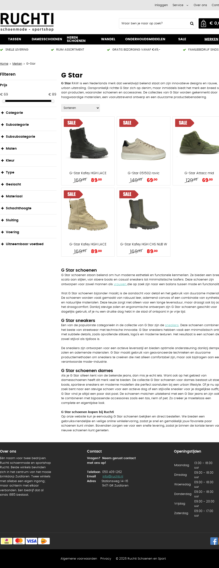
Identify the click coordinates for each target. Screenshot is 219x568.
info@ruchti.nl (112, 476)
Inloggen (161, 5)
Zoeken (191, 23)
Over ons (200, 5)
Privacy (105, 558)
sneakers (172, 325)
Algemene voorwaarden (78, 558)
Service (178, 5)
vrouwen (120, 284)
